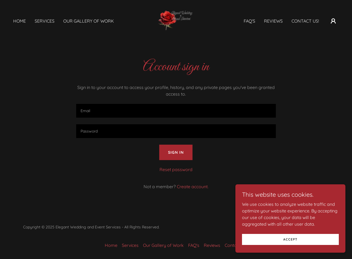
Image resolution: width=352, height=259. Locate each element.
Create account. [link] (192, 186)
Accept (290, 247)
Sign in (176, 152)
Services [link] (44, 21)
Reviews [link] (273, 21)
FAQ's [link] (249, 21)
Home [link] (19, 21)
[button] (333, 20)
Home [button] (111, 245)
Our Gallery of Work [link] (88, 21)
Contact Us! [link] (305, 21)
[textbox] (176, 111)
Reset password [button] (176, 169)
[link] (176, 20)
